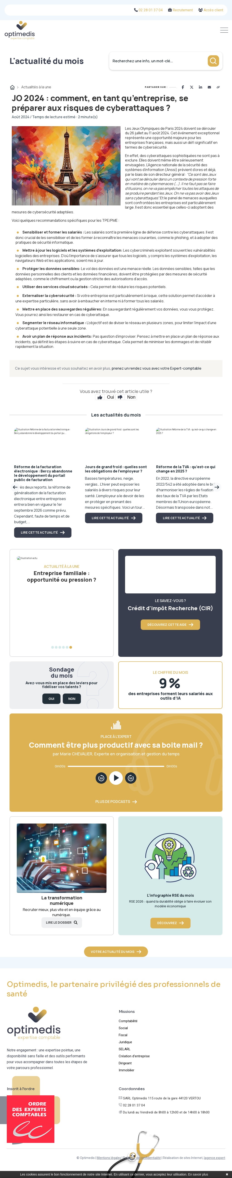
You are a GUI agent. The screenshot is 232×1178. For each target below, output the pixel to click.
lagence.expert (214, 1158)
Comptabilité (128, 1021)
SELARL (124, 1049)
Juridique (125, 1042)
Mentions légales (109, 1158)
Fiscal (123, 1035)
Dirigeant (125, 1063)
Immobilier (126, 1070)
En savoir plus (198, 1174)
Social (123, 1028)
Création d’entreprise (134, 1056)
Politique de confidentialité (142, 1158)
